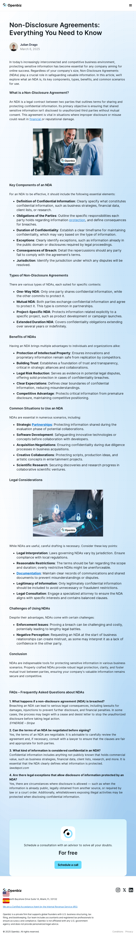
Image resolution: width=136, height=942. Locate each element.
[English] (6, 893)
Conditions (117, 931)
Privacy (129, 931)
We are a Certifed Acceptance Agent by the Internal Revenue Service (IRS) (40, 906)
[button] (130, 5)
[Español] (6, 900)
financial (36, 119)
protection (77, 220)
